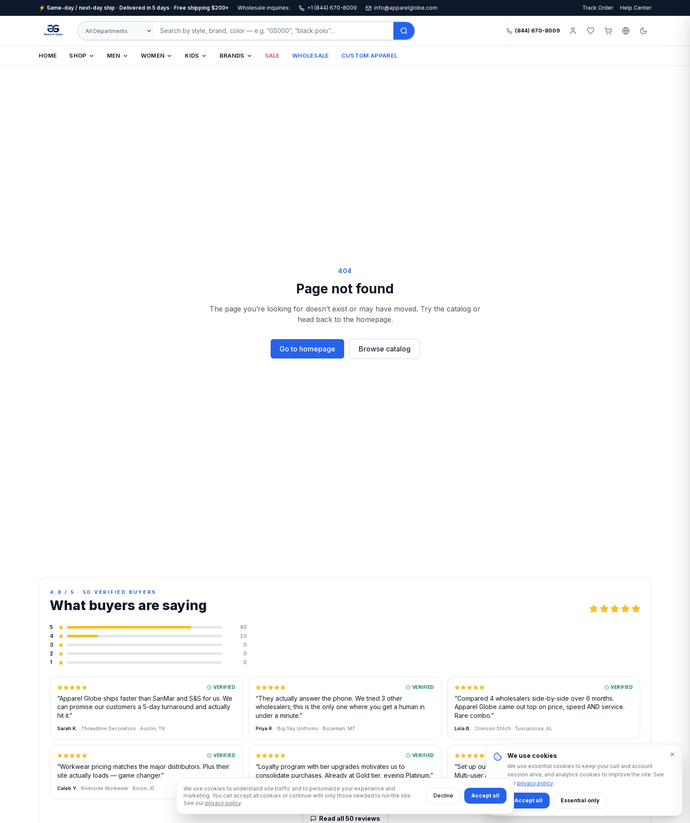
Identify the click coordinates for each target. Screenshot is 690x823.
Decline (443, 795)
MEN (117, 55)
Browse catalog (385, 348)
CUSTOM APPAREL (369, 55)
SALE (272, 55)
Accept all (485, 795)
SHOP (81, 55)
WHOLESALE (310, 55)
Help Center (635, 7)
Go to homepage (307, 348)
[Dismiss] (672, 754)
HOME (48, 55)
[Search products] (273, 31)
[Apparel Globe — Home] (54, 31)
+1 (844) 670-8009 (328, 7)
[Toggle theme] (643, 31)
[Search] (404, 31)
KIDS (196, 55)
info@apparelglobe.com (401, 7)
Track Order (597, 7)
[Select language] (626, 31)
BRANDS (236, 55)
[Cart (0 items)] (608, 31)
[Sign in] (573, 31)
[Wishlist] (590, 31)
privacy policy (223, 803)
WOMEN (157, 55)
